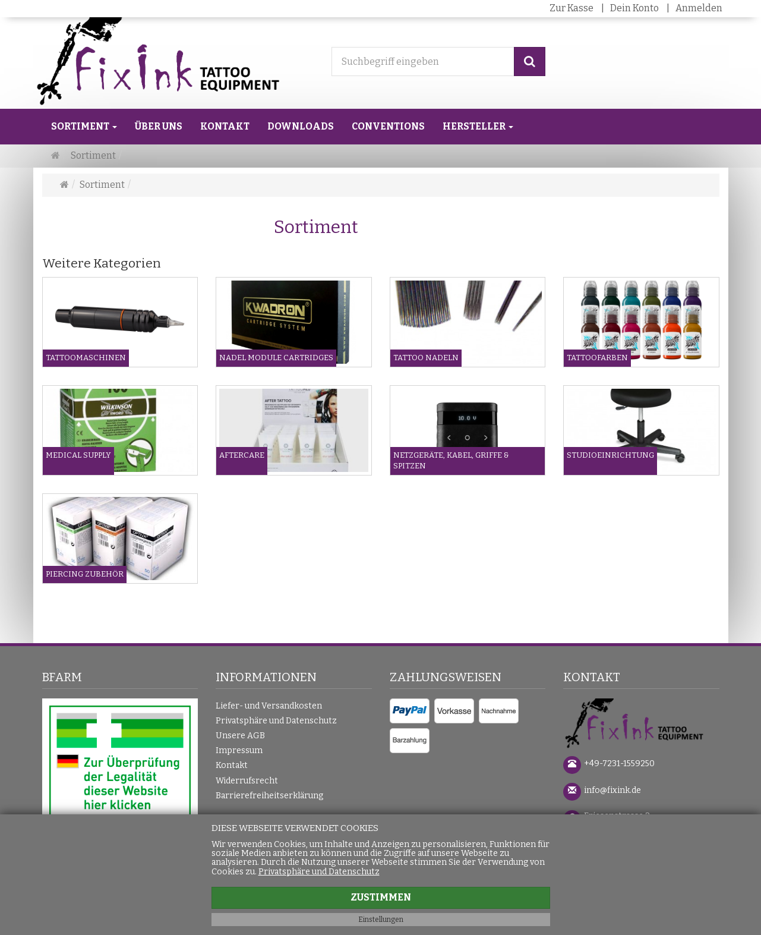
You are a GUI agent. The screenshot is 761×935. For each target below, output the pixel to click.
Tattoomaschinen (86, 357)
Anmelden (698, 8)
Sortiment (84, 126)
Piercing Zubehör (85, 573)
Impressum (239, 750)
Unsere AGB (240, 736)
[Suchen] (529, 61)
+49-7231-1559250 (619, 763)
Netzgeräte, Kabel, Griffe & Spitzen (451, 461)
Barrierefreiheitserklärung (269, 796)
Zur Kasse (571, 8)
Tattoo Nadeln (426, 357)
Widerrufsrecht (247, 781)
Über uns (158, 126)
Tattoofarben (597, 357)
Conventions (388, 126)
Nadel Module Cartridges (276, 357)
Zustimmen (380, 897)
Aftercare (241, 455)
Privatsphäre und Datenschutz (276, 721)
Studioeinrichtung (610, 455)
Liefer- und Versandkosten (269, 706)
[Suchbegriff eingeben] (422, 61)
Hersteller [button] (478, 126)
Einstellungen (380, 919)
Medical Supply (78, 455)
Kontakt (225, 126)
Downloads (300, 126)
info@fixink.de (612, 790)
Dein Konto (634, 8)
